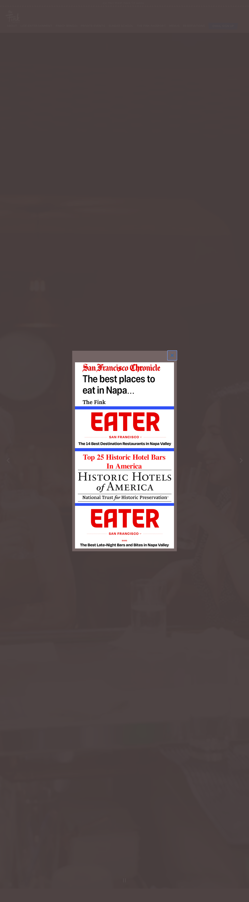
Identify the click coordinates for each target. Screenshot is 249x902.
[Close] (172, 355)
